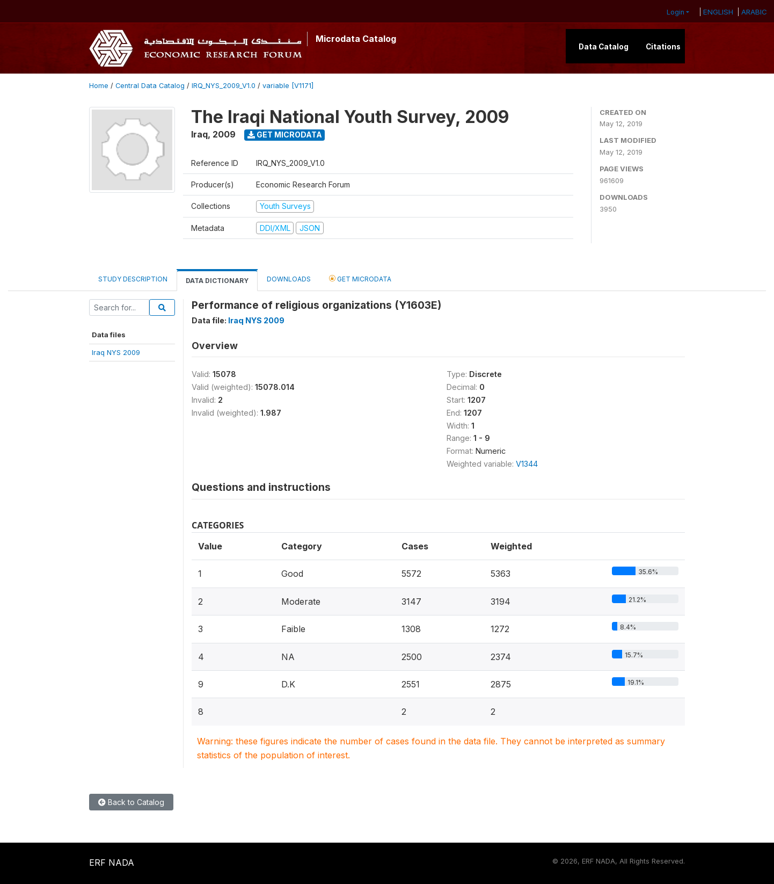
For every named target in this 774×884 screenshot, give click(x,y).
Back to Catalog (131, 802)
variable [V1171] (287, 86)
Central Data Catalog (150, 86)
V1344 (527, 463)
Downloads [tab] (289, 279)
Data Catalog (604, 46)
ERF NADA (111, 862)
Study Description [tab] (132, 279)
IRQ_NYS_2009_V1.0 (223, 86)
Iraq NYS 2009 (116, 352)
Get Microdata (284, 134)
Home (98, 86)
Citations (663, 46)
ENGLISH (718, 12)
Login (675, 12)
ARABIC (754, 12)
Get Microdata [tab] (360, 278)
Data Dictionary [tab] (217, 281)
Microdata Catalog (356, 38)
